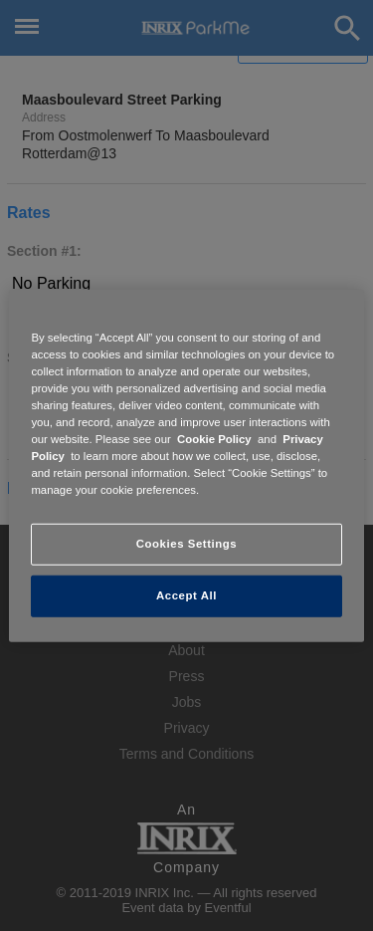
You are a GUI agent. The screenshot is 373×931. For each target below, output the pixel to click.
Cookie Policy (214, 439)
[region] (186, 465)
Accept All (186, 595)
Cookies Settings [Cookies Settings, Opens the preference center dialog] (186, 544)
